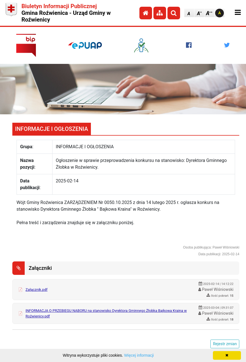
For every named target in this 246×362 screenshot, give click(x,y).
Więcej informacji (139, 355)
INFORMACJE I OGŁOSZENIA (51, 129)
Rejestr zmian (225, 344)
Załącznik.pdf (36, 289)
